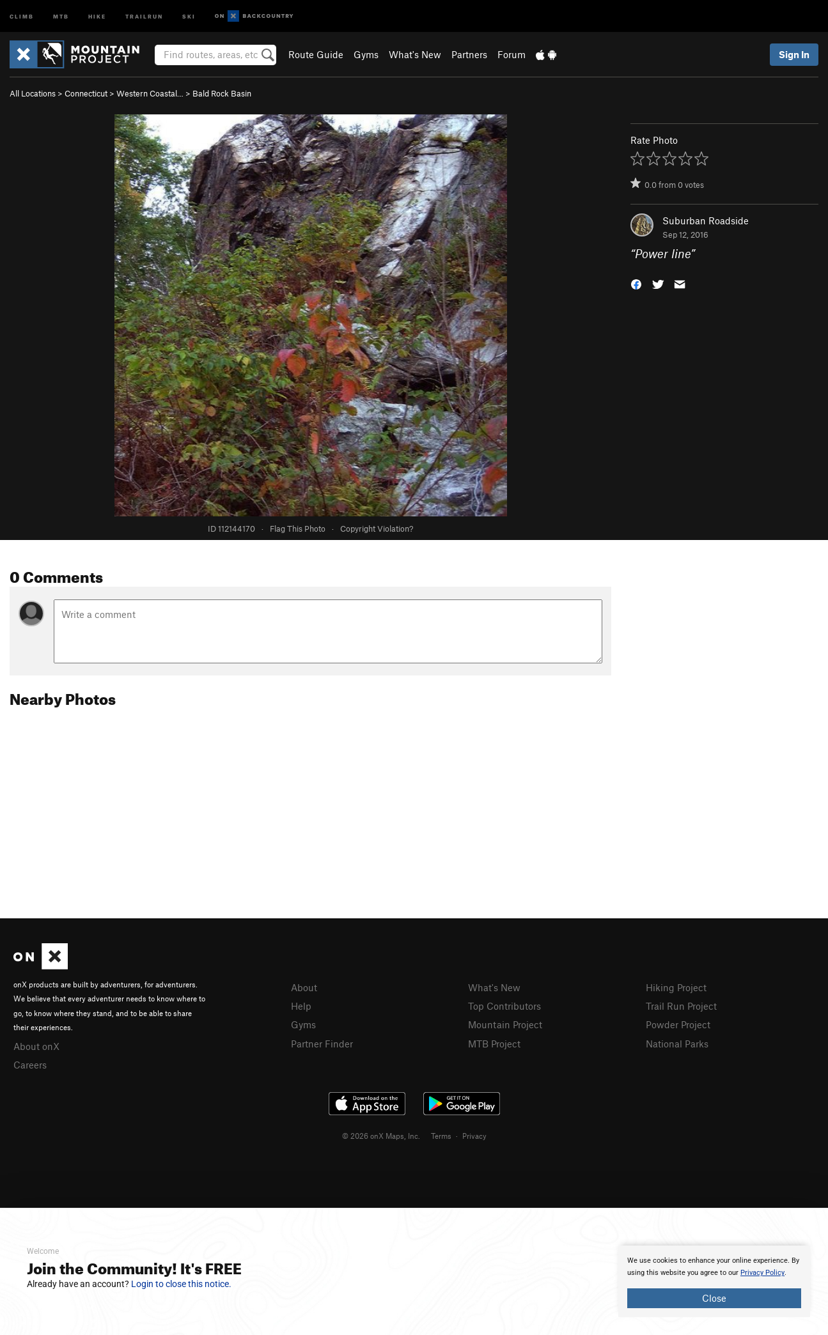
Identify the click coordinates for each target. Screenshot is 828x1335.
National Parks (677, 1043)
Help (301, 1006)
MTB (61, 16)
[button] (636, 283)
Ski (189, 16)
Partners (469, 54)
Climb (22, 16)
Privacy (474, 1135)
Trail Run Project (681, 1006)
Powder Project (678, 1024)
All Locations (33, 93)
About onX (36, 1046)
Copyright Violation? (376, 528)
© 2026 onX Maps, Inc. (381, 1135)
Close (714, 1298)
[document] (714, 1281)
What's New (415, 54)
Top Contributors (504, 1006)
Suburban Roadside (705, 220)
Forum (511, 54)
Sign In (794, 54)
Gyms (366, 54)
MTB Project (494, 1043)
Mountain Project (505, 1024)
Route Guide (315, 54)
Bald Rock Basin (221, 93)
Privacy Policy (762, 1273)
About (304, 987)
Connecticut (86, 93)
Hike (97, 16)
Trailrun (144, 16)
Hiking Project (676, 987)
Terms (441, 1135)
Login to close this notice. (181, 1284)
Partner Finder (322, 1043)
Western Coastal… (150, 93)
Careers (30, 1064)
